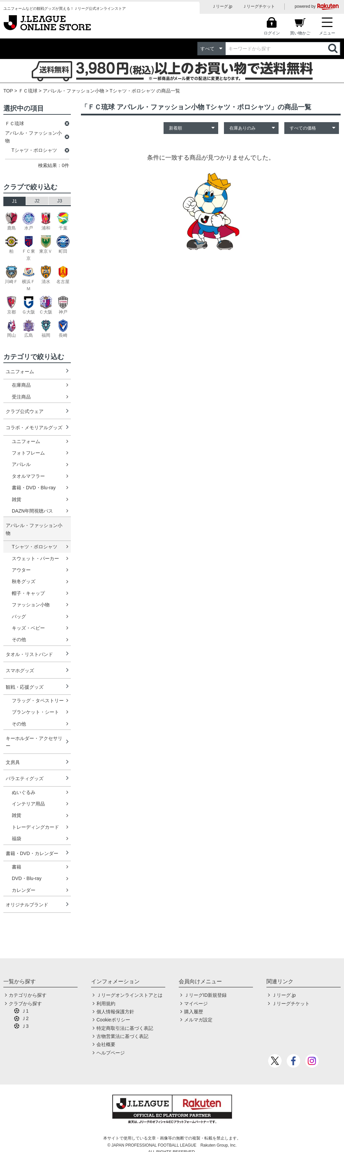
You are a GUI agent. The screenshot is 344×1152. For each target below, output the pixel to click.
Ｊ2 (25, 1018)
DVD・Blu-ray (26, 878)
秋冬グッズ (23, 581)
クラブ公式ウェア (25, 411)
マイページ (196, 1003)
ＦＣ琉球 (28, 90)
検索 (333, 48)
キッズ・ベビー (28, 628)
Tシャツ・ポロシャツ (34, 546)
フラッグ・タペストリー (38, 700)
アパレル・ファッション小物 (73, 90)
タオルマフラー (28, 476)
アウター (21, 570)
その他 (19, 639)
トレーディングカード (35, 827)
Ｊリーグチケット (258, 6)
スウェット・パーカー (35, 558)
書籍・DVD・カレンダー (32, 853)
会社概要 (105, 1044)
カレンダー (23, 890)
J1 (14, 201)
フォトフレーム (28, 453)
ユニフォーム (20, 371)
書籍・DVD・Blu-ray (34, 487)
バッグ (19, 616)
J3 (59, 200)
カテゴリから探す (28, 995)
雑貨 (16, 499)
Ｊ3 (25, 1026)
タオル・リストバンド (29, 654)
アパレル (21, 464)
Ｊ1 (25, 1011)
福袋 (16, 838)
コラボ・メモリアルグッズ (34, 427)
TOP (8, 90)
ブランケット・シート (35, 712)
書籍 (16, 867)
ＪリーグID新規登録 (205, 995)
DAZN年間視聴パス (32, 511)
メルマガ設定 (198, 1019)
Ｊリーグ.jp (222, 6)
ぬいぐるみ (23, 792)
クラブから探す (25, 1003)
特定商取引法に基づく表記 (124, 1028)
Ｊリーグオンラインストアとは (129, 995)
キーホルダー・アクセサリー (34, 742)
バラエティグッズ (25, 778)
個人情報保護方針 (115, 1011)
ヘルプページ (110, 1052)
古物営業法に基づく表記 (122, 1036)
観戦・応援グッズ (25, 687)
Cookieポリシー (113, 1019)
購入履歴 (193, 1011)
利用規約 (105, 1003)
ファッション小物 (31, 604)
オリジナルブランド (27, 904)
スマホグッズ (20, 670)
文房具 (13, 762)
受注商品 (21, 397)
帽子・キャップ (28, 593)
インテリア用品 (28, 803)
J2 (37, 200)
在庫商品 (21, 385)
